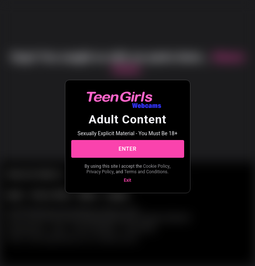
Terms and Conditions (145, 171)
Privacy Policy (100, 171)
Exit (127, 180)
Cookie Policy (156, 166)
